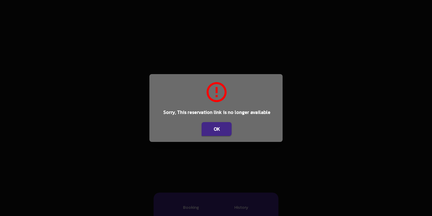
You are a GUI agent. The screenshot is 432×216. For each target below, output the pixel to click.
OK (217, 129)
